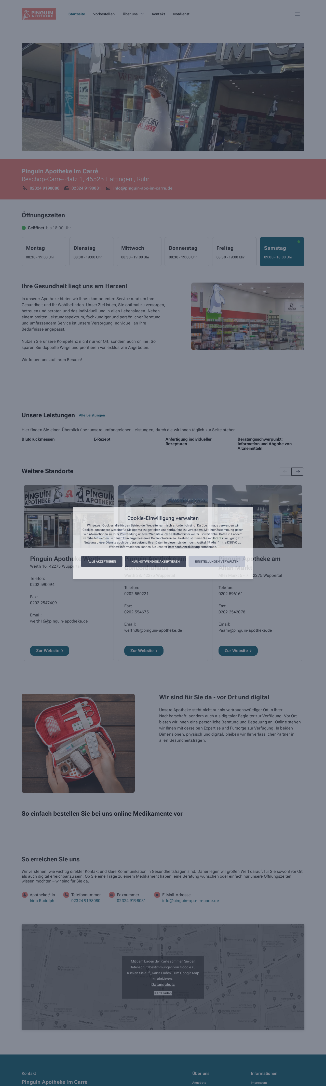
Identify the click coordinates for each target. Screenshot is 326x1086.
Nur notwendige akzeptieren (155, 561)
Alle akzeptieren (102, 561)
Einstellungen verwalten (217, 561)
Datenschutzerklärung (184, 547)
